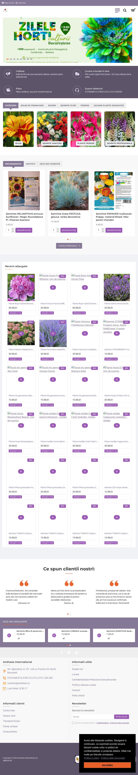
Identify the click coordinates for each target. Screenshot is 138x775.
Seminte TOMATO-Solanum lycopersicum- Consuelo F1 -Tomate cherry (117, 533)
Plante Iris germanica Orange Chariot (54, 395)
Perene (85, 105)
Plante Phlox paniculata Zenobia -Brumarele (54, 487)
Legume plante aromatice (109, 105)
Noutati (30, 164)
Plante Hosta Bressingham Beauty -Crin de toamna (22, 441)
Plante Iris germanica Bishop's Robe (86, 395)
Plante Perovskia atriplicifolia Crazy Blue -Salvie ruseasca (54, 349)
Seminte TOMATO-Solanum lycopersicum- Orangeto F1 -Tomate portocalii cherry (54, 533)
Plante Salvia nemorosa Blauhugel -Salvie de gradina (117, 303)
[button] (125, 758)
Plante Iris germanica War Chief (22, 395)
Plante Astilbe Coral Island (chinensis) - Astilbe (54, 441)
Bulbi (18, 143)
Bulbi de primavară (32, 105)
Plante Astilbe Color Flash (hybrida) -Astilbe (86, 441)
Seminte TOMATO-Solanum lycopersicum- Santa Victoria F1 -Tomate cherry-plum (22, 533)
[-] (13, 231)
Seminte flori (68, 105)
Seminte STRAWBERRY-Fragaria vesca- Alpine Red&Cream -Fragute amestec (117, 349)
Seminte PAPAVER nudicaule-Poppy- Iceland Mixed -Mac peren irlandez (114, 216)
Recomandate (13, 164)
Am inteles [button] (107, 765)
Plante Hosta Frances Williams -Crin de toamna (54, 303)
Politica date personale (113, 758)
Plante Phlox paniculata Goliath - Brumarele (86, 487)
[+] (13, 229)
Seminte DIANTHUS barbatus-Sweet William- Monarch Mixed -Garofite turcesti (120, 631)
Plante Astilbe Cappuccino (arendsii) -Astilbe (117, 441)
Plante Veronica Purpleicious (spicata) (86, 349)
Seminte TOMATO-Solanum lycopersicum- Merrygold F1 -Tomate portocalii (86, 533)
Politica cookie (91, 758)
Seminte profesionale (119, 143)
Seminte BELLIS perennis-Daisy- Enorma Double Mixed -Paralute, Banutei (30, 631)
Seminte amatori (52, 143)
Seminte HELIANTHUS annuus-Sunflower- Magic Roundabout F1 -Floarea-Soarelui (25, 216)
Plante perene (85, 143)
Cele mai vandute (50, 164)
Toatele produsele (67, 246)
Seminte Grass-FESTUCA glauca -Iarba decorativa (65, 215)
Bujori (52, 105)
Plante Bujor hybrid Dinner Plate (86, 303)
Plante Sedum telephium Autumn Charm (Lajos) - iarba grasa (22, 349)
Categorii (10, 105)
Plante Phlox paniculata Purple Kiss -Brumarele (22, 487)
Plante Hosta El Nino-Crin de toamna (117, 395)
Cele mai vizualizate (15, 621)
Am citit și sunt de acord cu (101, 723)
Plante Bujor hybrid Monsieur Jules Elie (22, 303)
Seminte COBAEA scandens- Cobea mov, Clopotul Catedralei (75, 631)
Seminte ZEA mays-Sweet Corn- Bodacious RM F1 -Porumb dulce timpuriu (117, 487)
